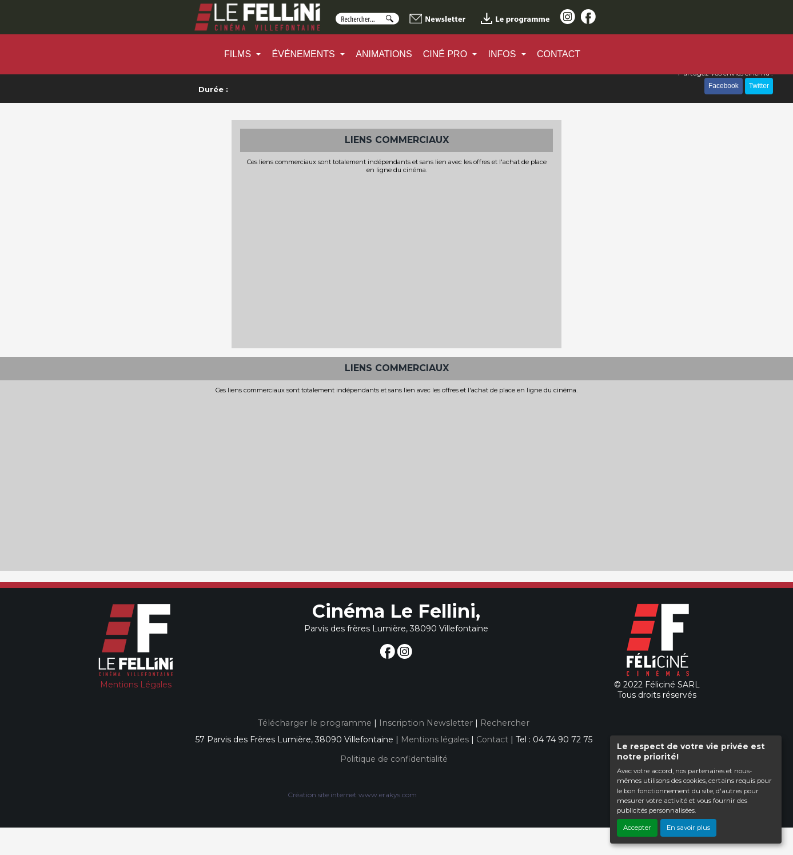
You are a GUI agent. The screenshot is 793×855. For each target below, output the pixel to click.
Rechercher (504, 723)
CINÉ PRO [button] (446, 54)
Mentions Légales (136, 684)
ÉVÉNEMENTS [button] (305, 54)
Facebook (723, 86)
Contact (492, 739)
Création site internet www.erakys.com (352, 794)
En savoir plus (688, 828)
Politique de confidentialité (394, 759)
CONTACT (558, 54)
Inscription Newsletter (426, 723)
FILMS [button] (239, 54)
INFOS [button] (503, 54)
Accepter (637, 828)
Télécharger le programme (315, 723)
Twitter (759, 86)
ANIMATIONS (384, 54)
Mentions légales (435, 739)
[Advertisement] (396, 260)
